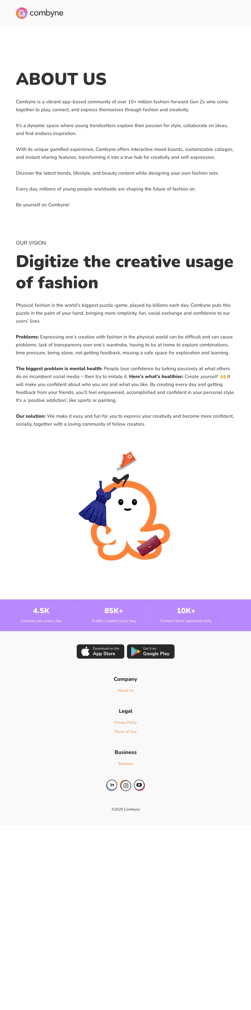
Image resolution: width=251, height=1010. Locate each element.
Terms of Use (125, 731)
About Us (126, 690)
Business (125, 763)
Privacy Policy (125, 722)
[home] (39, 13)
